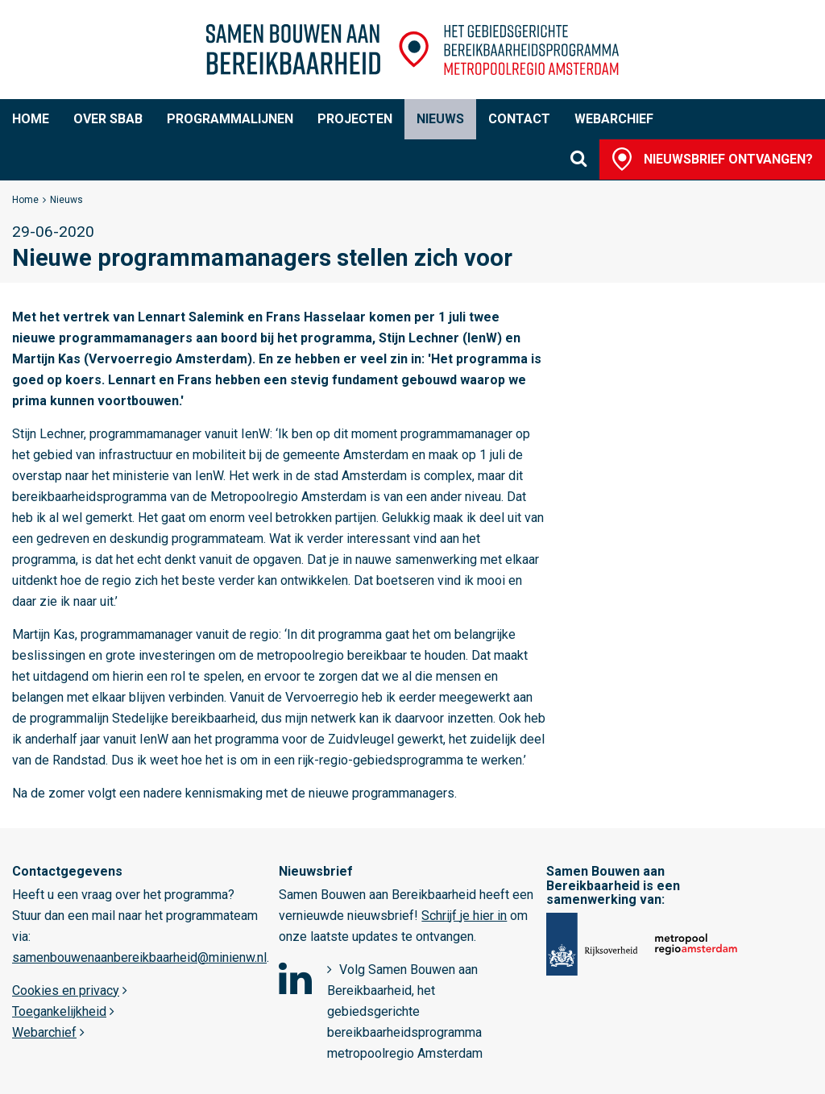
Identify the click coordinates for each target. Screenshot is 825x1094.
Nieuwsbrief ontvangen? (728, 159)
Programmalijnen (230, 118)
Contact (519, 118)
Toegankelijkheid (59, 1011)
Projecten (354, 118)
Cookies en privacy (65, 990)
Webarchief (613, 118)
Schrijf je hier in (464, 915)
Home (30, 118)
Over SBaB (108, 118)
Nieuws (440, 118)
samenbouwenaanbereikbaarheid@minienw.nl (139, 957)
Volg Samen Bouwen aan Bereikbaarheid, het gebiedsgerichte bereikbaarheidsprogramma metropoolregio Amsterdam (405, 1011)
